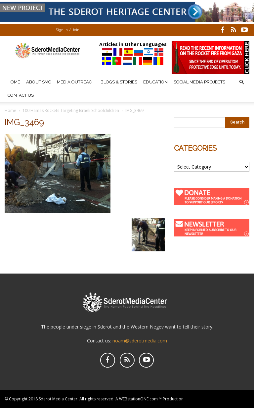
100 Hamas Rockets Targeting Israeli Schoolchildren (70, 110)
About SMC (38, 81)
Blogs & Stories (119, 81)
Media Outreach (76, 81)
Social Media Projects (199, 81)
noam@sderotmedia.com (139, 340)
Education (155, 81)
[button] (241, 82)
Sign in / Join (67, 30)
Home (14, 81)
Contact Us (21, 95)
